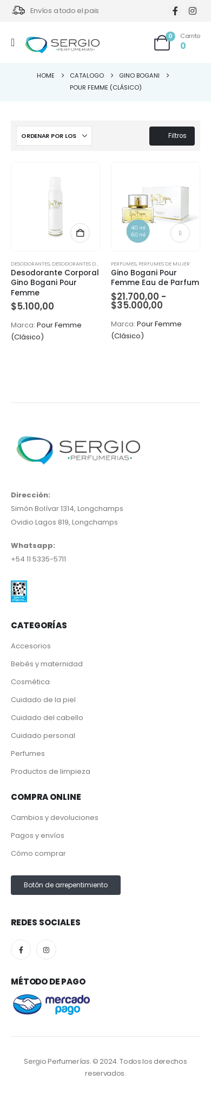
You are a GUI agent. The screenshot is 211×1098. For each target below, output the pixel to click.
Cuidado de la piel (43, 700)
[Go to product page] (55, 206)
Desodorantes (30, 263)
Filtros (172, 135)
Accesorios (31, 646)
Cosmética (30, 682)
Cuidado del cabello (47, 717)
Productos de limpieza (50, 771)
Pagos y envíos (37, 835)
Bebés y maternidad (47, 664)
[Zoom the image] (19, 587)
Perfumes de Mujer (164, 263)
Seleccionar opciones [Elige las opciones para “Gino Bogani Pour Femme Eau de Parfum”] (180, 233)
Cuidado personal (43, 735)
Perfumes (123, 263)
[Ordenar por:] (54, 136)
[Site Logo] (62, 45)
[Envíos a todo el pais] (55, 11)
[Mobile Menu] (16, 42)
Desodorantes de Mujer (84, 263)
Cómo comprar (38, 853)
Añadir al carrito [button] (80, 233)
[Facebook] (175, 10)
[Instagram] (192, 10)
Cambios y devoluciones (54, 817)
